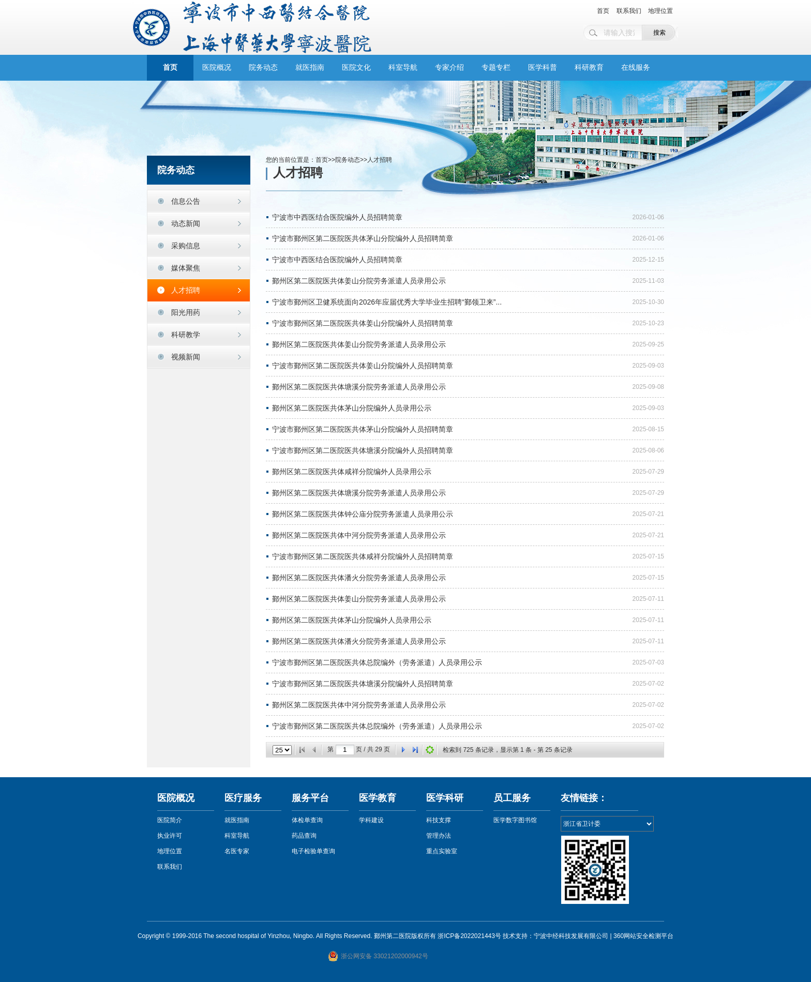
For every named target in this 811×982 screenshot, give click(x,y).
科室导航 (402, 67)
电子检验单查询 (313, 851)
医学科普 (542, 67)
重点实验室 (441, 851)
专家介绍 (449, 67)
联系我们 (629, 10)
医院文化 (356, 67)
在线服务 (635, 67)
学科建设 (371, 820)
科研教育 (589, 67)
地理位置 (660, 10)
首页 (603, 10)
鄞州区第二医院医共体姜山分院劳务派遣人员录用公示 (359, 281)
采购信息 (185, 245)
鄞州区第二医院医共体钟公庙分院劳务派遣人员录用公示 (362, 514)
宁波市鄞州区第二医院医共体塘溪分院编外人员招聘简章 (362, 450)
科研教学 (185, 334)
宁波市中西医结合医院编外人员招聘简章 (337, 217)
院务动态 (263, 67)
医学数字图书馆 (515, 820)
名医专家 (236, 851)
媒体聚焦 (185, 268)
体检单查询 (307, 820)
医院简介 (169, 820)
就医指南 (309, 67)
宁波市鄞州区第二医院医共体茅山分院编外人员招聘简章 (362, 238)
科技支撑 (438, 820)
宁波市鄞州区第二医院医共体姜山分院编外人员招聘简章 (362, 323)
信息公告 (185, 201)
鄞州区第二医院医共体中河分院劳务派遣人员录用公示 (359, 535)
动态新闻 (185, 223)
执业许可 (169, 835)
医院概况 (216, 67)
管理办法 (438, 835)
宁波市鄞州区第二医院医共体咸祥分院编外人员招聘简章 (362, 556)
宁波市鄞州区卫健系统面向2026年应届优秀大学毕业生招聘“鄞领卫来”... (387, 302)
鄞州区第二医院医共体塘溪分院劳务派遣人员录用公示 (359, 387)
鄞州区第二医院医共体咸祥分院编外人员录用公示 (351, 471)
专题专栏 (496, 67)
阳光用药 (185, 312)
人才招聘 (185, 290)
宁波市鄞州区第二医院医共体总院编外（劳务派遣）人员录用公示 (377, 662)
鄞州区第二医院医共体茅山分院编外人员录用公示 (351, 408)
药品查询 (304, 835)
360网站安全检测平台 (643, 936)
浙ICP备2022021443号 (469, 936)
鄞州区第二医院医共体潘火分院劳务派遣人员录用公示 (359, 577)
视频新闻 (185, 357)
